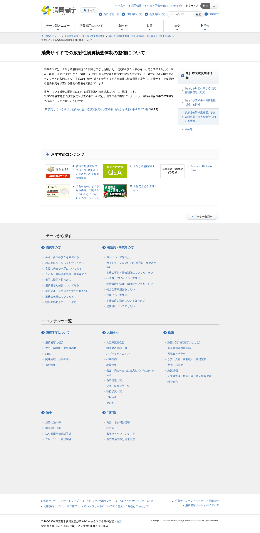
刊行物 (205, 25)
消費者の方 (53, 247)
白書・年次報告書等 (118, 422)
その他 (188, 129)
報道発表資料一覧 (116, 347)
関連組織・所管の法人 (58, 359)
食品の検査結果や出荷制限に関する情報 (200, 102)
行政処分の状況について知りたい (125, 278)
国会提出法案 (53, 427)
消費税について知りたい (120, 306)
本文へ (122, 5)
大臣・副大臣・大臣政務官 (60, 347)
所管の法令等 (53, 422)
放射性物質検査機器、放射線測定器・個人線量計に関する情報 (140, 36)
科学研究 (172, 381)
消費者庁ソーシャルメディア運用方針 (197, 500)
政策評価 (172, 370)
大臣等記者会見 (115, 342)
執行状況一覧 (114, 391)
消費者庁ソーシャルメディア (202, 505)
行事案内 (111, 359)
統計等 (110, 427)
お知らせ (122, 25)
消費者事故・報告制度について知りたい (129, 272)
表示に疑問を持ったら (58, 279)
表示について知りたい (119, 257)
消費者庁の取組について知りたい (125, 300)
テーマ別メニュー (58, 25)
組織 (48, 353)
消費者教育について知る (59, 296)
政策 (149, 25)
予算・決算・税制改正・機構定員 (186, 359)
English (177, 5)
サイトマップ (71, 500)
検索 (198, 14)
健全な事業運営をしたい (120, 289)
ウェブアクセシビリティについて (137, 500)
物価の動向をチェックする (60, 302)
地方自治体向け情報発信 (120, 439)
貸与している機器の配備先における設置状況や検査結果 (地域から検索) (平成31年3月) (98, 109)
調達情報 (111, 364)
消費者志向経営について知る (62, 285)
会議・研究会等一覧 (118, 385)
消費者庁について (91, 25)
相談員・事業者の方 (120, 247)
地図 (119, 521)
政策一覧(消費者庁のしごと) (183, 342)
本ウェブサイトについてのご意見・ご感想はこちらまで (116, 506)
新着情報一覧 (114, 380)
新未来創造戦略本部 (179, 347)
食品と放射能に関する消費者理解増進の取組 (200, 90)
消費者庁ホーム (52, 36)
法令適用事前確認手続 (58, 433)
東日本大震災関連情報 (93, 36)
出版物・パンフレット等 (120, 433)
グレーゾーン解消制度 (58, 439)
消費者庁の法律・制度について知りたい (129, 283)
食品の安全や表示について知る (63, 268)
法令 (177, 25)
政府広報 (111, 397)
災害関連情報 (71, 36)
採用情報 (136, 5)
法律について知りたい (119, 295)
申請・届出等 (175, 364)
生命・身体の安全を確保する (62, 257)
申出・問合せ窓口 (157, 5)
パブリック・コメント (119, 353)
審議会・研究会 (176, 353)
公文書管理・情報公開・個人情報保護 (189, 376)
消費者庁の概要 (54, 342)
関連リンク (49, 500)
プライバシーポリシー (99, 500)
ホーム (91, 10)
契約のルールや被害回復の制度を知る (67, 290)
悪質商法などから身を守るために (64, 262)
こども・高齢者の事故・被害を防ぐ (66, 274)
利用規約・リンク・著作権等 (60, 506)
